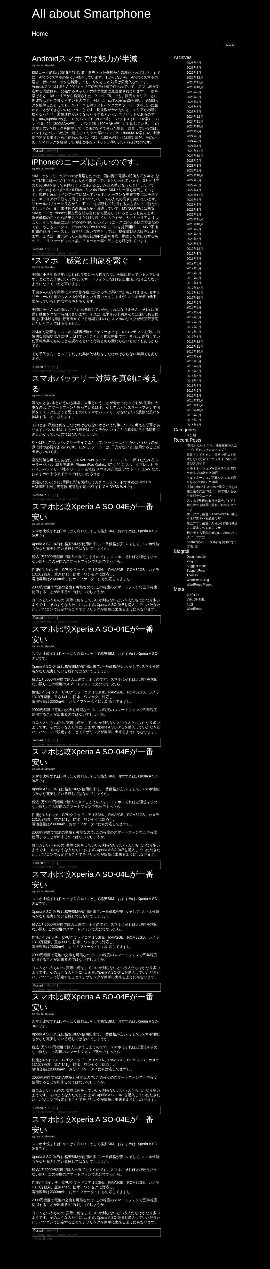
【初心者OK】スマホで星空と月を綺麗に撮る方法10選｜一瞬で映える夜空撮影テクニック (212, 491)
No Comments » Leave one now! (55, 155)
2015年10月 (195, 410)
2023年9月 (194, 160)
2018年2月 (194, 278)
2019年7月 (194, 258)
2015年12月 (195, 400)
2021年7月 (194, 200)
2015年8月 (194, 420)
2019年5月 (194, 268)
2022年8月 (194, 180)
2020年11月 (195, 219)
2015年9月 (194, 415)
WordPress (194, 609)
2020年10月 (195, 224)
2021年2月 (194, 214)
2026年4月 (194, 63)
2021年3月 (194, 209)
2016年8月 (194, 361)
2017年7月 (194, 312)
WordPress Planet (199, 584)
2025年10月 (195, 87)
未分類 (51, 150)
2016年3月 (194, 386)
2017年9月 (194, 302)
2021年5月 (194, 205)
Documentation (197, 557)
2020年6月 (194, 234)
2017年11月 (195, 293)
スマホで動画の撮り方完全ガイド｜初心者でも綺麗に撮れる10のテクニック (211, 505)
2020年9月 (194, 229)
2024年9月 (194, 131)
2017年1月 (194, 337)
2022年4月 (194, 190)
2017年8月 (194, 307)
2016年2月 (194, 390)
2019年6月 (194, 263)
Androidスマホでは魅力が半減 (84, 58)
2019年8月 (194, 253)
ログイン (193, 594)
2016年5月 (194, 376)
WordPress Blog (198, 580)
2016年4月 (194, 381)
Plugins (192, 561)
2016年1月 (194, 395)
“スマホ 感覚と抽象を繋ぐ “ (86, 260)
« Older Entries (42, 1238)
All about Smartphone (91, 13)
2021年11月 (195, 195)
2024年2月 (194, 141)
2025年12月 (195, 77)
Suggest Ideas (197, 566)
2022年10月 (195, 175)
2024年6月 (194, 136)
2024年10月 (195, 126)
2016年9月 (194, 356)
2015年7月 (194, 425)
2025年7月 (194, 102)
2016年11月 (195, 346)
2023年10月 (195, 156)
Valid (196, 599)
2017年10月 (195, 297)
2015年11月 (195, 405)
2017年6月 (194, 317)
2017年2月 (194, 332)
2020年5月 (194, 239)
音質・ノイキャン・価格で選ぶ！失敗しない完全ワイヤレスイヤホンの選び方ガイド (211, 459)
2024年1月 (194, 146)
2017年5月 (194, 322)
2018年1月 (194, 283)
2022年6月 (194, 185)
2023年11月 (195, 151)
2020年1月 (194, 244)
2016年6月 (194, 371)
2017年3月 (194, 327)
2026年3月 (194, 68)
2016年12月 (195, 342)
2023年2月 (194, 170)
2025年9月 (194, 92)
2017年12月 (195, 288)
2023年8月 (194, 165)
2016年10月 (195, 351)
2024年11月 (195, 121)
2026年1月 (194, 72)
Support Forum (197, 570)
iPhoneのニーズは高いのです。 (87, 162)
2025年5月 (194, 112)
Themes (192, 575)
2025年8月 (194, 97)
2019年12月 (195, 249)
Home (40, 33)
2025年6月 (194, 107)
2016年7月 (194, 366)
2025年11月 (195, 82)
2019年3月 (194, 273)
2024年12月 (195, 116)
